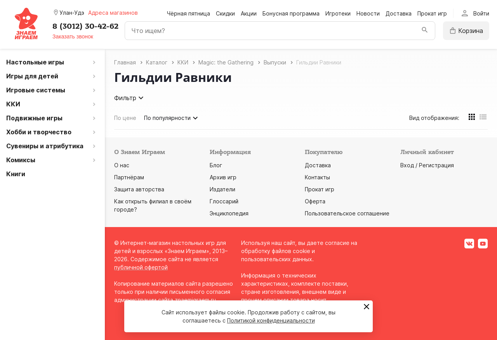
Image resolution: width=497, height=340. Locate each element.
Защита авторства (139, 189)
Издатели (222, 189)
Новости (368, 13)
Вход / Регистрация (427, 165)
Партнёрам (129, 177)
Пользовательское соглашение (347, 213)
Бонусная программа (291, 13)
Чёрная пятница (188, 13)
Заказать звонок (72, 36)
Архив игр (223, 177)
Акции (249, 13)
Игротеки (338, 13)
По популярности (172, 118)
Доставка (399, 13)
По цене (125, 117)
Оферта (315, 201)
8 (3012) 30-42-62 (85, 26)
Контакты (317, 177)
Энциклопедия (229, 213)
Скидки (225, 13)
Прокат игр (432, 13)
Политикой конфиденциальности (271, 320)
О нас (121, 165)
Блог (216, 165)
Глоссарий (224, 201)
